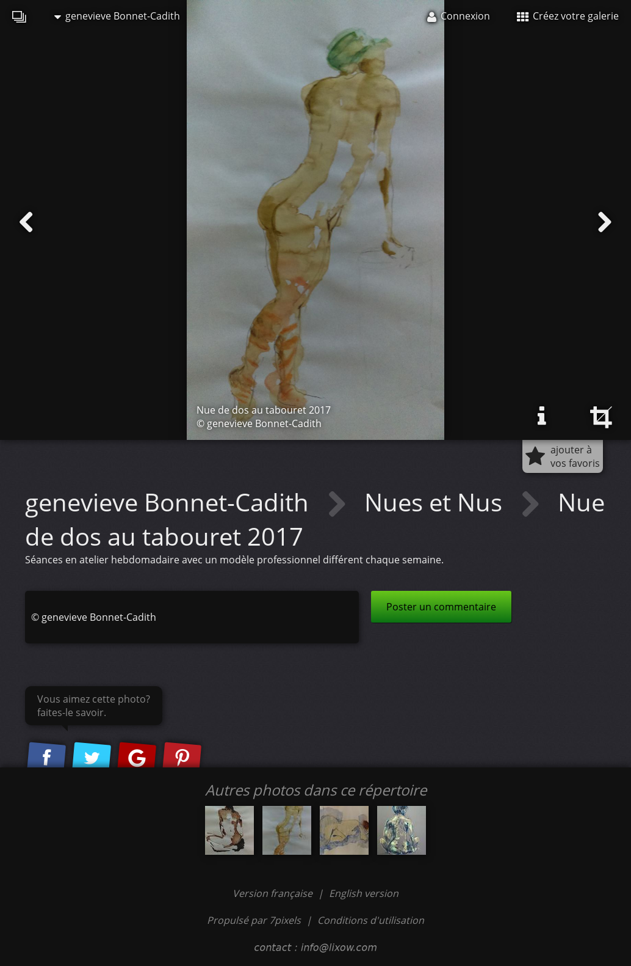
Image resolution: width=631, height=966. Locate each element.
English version (363, 893)
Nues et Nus (436, 502)
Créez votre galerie (568, 16)
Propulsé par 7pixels (254, 920)
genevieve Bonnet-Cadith (117, 16)
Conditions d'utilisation (370, 920)
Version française (274, 893)
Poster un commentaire (441, 606)
